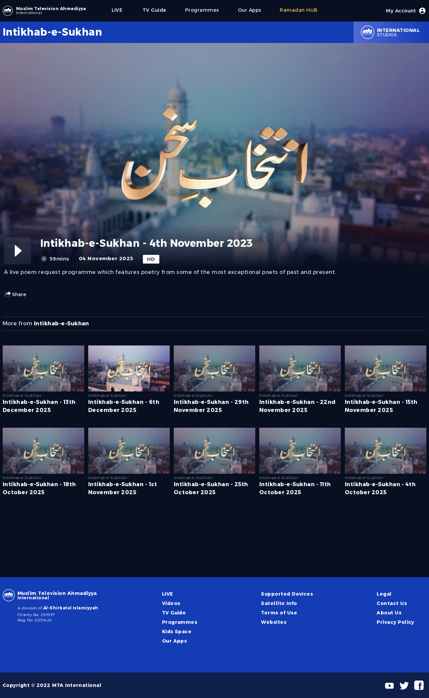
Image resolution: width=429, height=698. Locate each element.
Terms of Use (279, 613)
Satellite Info (279, 603)
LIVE (167, 594)
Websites (273, 622)
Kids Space (177, 632)
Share (15, 294)
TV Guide (174, 613)
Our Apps (174, 641)
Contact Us (392, 603)
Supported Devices (287, 594)
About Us (389, 613)
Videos (171, 603)
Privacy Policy (395, 622)
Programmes (180, 622)
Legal (384, 594)
